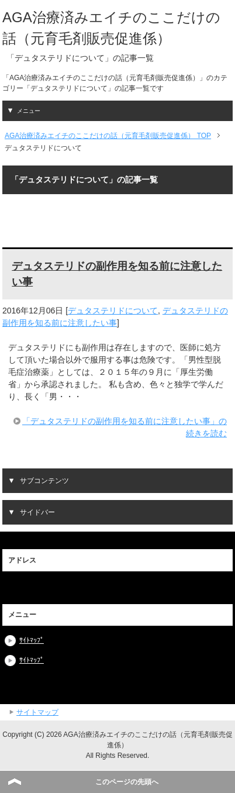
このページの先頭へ (126, 782)
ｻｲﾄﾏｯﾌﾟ (31, 640)
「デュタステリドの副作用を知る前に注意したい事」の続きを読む (124, 427)
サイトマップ (37, 712)
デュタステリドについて (113, 310)
